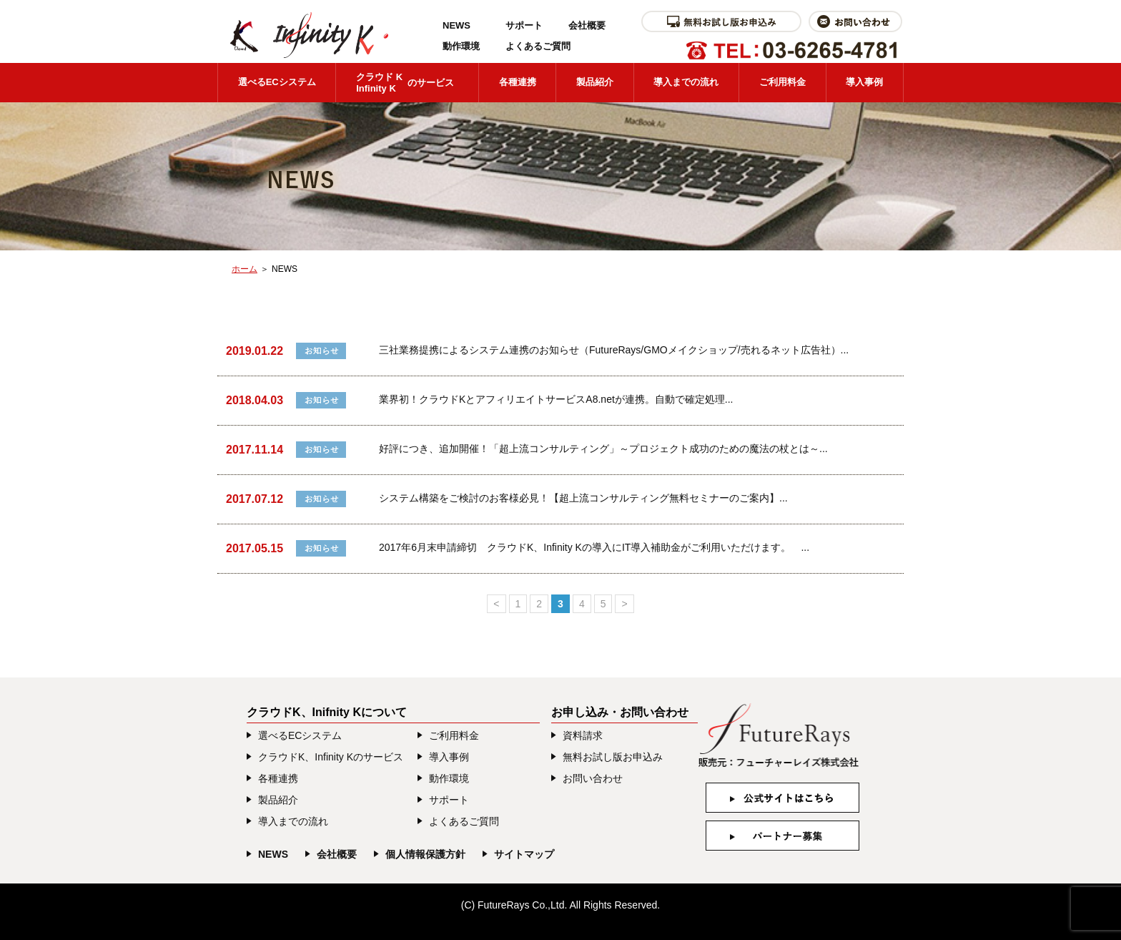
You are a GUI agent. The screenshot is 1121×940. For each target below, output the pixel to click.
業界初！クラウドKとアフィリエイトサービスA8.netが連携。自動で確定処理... (556, 399)
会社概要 (587, 25)
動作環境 (461, 46)
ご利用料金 (782, 82)
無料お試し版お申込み (613, 757)
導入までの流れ (685, 82)
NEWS (456, 25)
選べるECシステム (277, 82)
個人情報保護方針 (425, 854)
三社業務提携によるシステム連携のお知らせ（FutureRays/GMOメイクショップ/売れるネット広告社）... (614, 350)
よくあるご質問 (538, 46)
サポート (524, 25)
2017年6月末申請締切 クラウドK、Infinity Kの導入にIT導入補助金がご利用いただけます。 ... (594, 547)
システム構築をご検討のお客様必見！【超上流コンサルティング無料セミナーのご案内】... (583, 498)
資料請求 (583, 735)
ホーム (244, 269)
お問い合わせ (593, 778)
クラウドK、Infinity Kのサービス (330, 757)
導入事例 (864, 82)
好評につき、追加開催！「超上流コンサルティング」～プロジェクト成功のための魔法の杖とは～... (603, 448)
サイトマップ (524, 854)
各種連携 (517, 82)
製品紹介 (594, 82)
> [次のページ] (624, 603)
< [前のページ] (496, 603)
